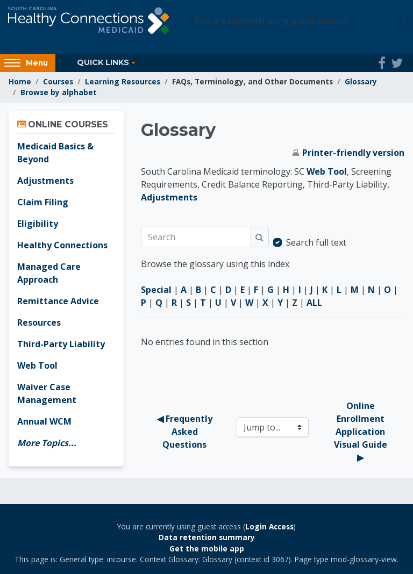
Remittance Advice (58, 301)
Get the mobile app (206, 548)
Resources (39, 322)
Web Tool (327, 171)
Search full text (316, 242)
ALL (314, 302)
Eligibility (37, 223)
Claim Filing (42, 202)
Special (156, 290)
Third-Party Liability (61, 344)
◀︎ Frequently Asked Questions (186, 431)
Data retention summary (207, 537)
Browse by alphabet (58, 92)
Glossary (361, 81)
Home (20, 81)
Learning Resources (122, 81)
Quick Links (103, 62)
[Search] (196, 237)
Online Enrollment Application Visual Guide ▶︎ (361, 431)
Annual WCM (44, 421)
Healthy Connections (62, 245)
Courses (58, 81)
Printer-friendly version (353, 153)
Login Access (374, 20)
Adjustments (169, 197)
